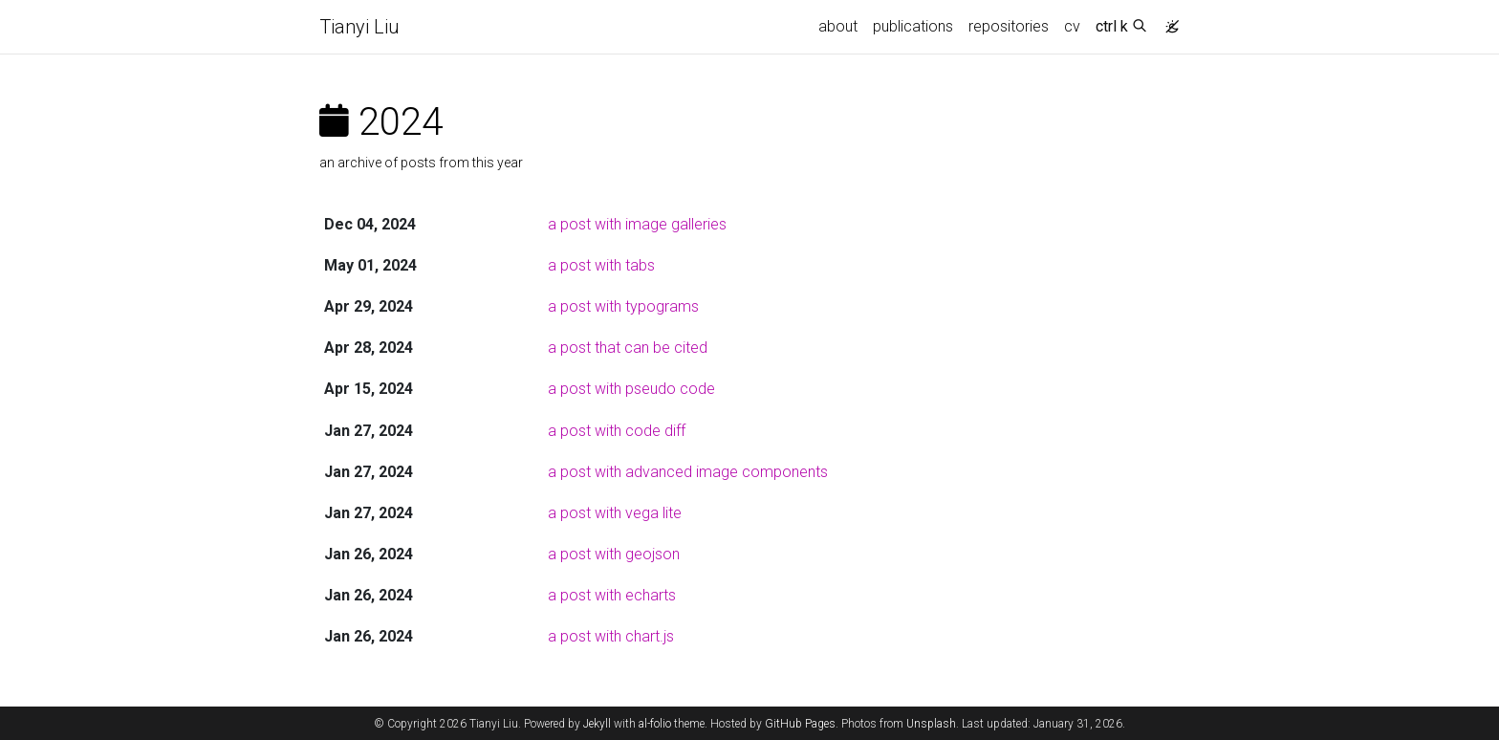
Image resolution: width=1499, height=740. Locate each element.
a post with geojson (614, 554)
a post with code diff (616, 431)
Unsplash (931, 723)
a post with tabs (601, 265)
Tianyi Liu (359, 26)
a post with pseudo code (631, 389)
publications (913, 26)
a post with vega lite (615, 513)
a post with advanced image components (688, 472)
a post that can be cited (627, 347)
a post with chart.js (611, 636)
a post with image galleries (637, 224)
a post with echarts (612, 595)
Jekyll (597, 723)
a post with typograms (623, 306)
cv (1072, 26)
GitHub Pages (800, 723)
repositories (1008, 26)
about (838, 26)
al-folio (655, 723)
